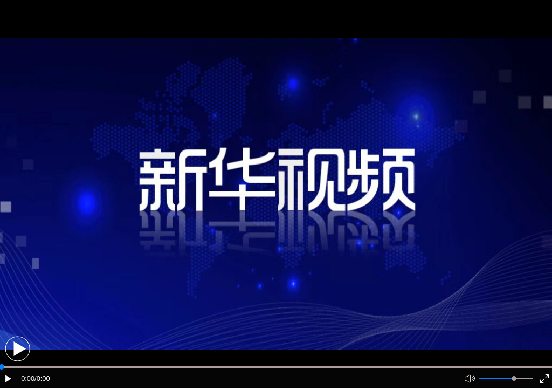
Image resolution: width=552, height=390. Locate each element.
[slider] (514, 378)
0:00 (27, 378)
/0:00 (42, 378)
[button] (17, 348)
